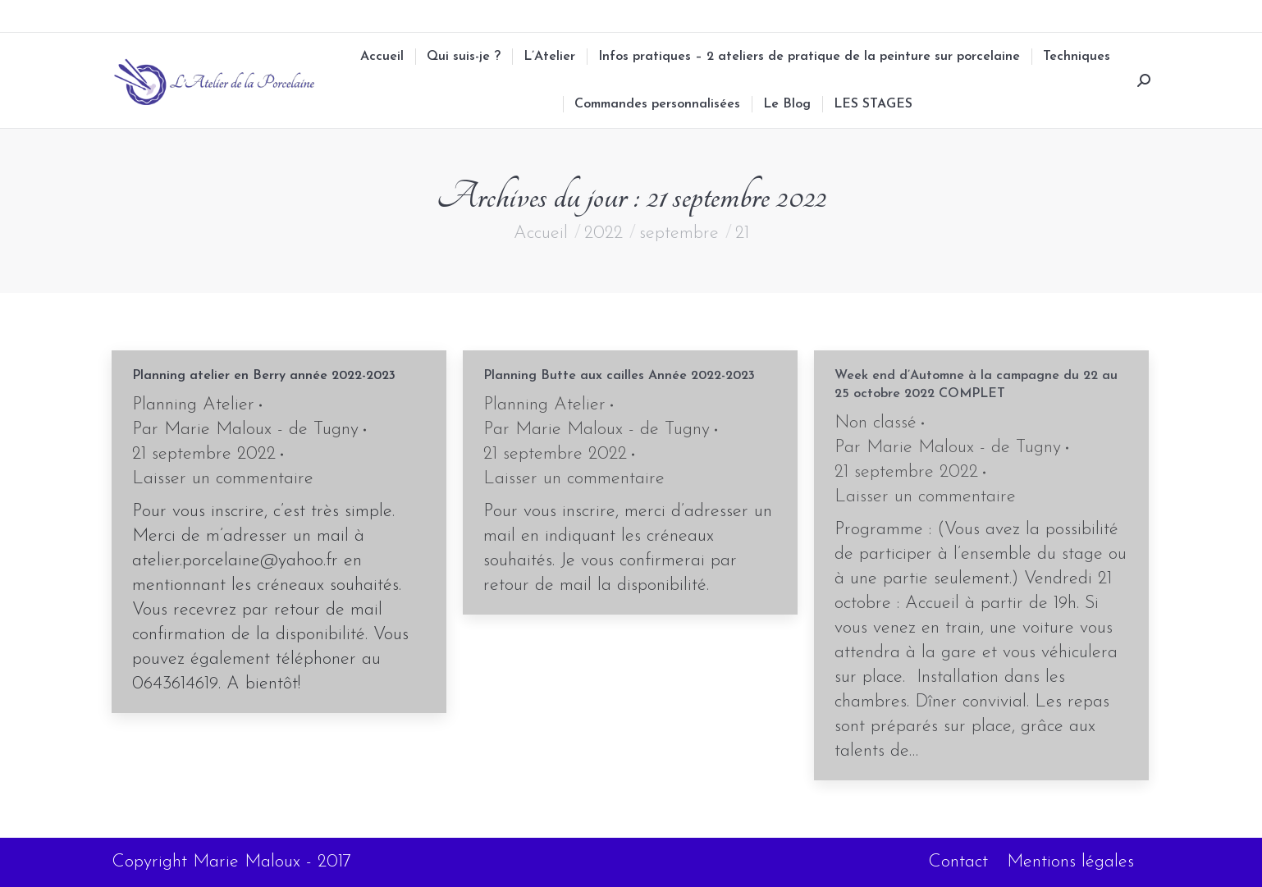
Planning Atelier (193, 404)
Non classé (875, 423)
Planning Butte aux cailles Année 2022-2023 (619, 375)
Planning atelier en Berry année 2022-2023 (264, 375)
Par (245, 429)
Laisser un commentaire (222, 478)
